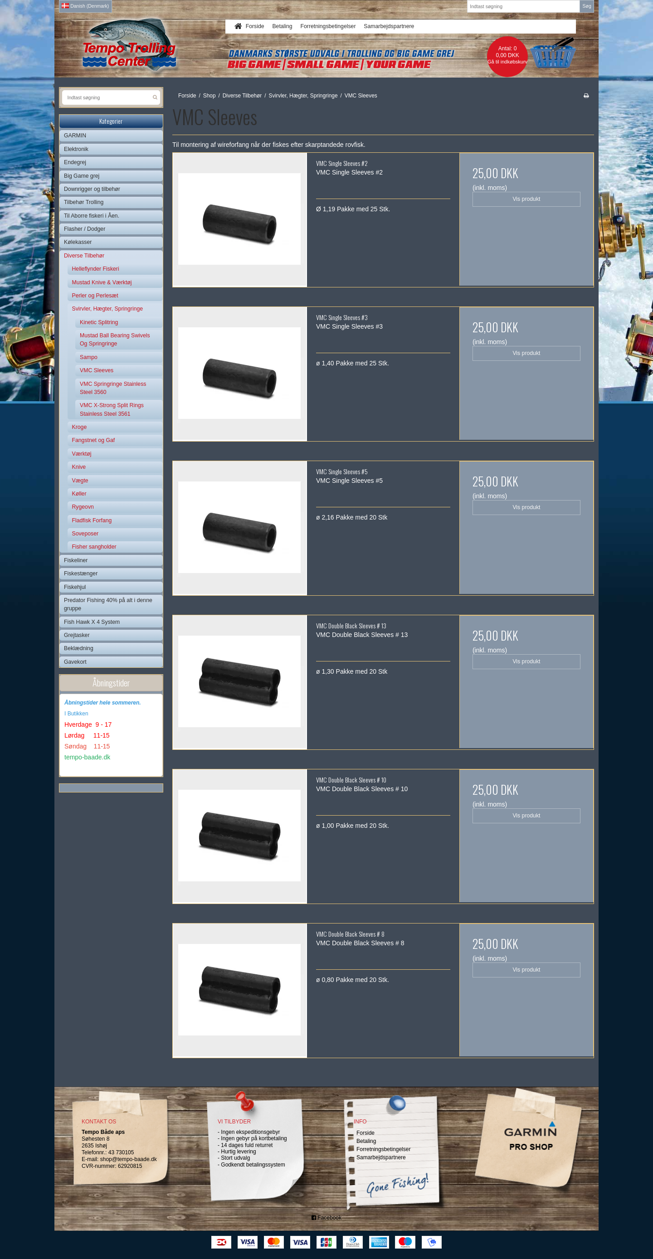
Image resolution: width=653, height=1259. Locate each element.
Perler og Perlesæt (95, 295)
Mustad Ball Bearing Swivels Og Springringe (115, 339)
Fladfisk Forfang (92, 520)
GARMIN (75, 135)
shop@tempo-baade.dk (128, 1159)
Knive (79, 467)
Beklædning (78, 648)
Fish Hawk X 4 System (92, 622)
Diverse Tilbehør (84, 256)
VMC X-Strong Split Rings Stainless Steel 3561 (112, 409)
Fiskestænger (80, 573)
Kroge (79, 427)
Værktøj (82, 454)
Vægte (80, 480)
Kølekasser (78, 242)
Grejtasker (77, 635)
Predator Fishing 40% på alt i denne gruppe (108, 604)
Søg (586, 6)
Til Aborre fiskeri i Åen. (91, 216)
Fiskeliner (76, 560)
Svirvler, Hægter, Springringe (107, 309)
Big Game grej (81, 176)
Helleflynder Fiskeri (95, 269)
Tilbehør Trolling (83, 202)
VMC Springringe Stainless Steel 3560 (113, 388)
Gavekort (75, 662)
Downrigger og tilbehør (92, 189)
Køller (79, 494)
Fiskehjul (75, 587)
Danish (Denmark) (85, 6)
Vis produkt (526, 199)
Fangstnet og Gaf (93, 440)
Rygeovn (83, 507)
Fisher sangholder (94, 547)
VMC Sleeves (96, 370)
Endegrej (75, 162)
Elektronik (76, 149)
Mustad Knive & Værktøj (102, 282)
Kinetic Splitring (99, 322)
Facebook (326, 1218)
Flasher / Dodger (84, 229)
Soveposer (85, 533)
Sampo (88, 357)
